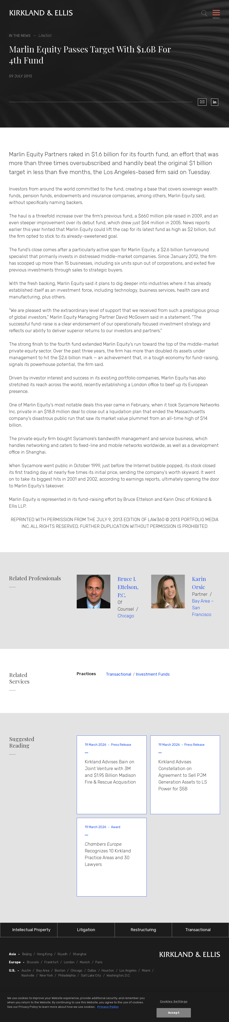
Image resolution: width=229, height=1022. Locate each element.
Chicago (126, 616)
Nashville (28, 975)
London (69, 962)
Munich (85, 962)
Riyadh (63, 954)
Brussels (33, 962)
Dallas (92, 971)
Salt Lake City (91, 975)
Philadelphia (67, 975)
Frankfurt (51, 962)
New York (46, 975)
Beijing (27, 954)
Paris (99, 962)
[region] (114, 1006)
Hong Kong (44, 954)
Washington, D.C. (118, 975)
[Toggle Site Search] (204, 13)
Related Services (19, 678)
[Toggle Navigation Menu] (216, 13)
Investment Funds (153, 674)
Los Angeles (128, 971)
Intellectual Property (31, 929)
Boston (60, 971)
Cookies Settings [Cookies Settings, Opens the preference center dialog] (174, 1001)
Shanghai (79, 954)
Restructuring (143, 929)
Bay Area (42, 971)
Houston (108, 971)
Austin (26, 971)
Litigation (86, 929)
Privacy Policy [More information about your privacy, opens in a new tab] (108, 1007)
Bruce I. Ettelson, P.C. (128, 586)
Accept (173, 1012)
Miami (146, 971)
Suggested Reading (21, 742)
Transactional (118, 674)
